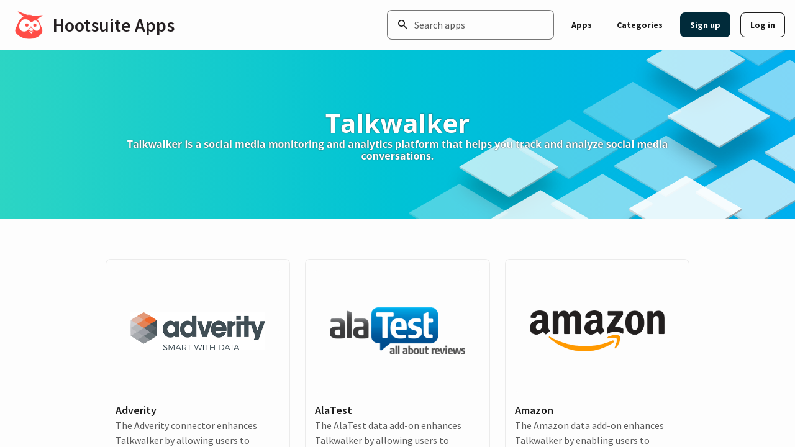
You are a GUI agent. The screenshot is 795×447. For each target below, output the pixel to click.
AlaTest (333, 410)
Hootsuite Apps (114, 25)
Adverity (136, 410)
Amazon (534, 410)
